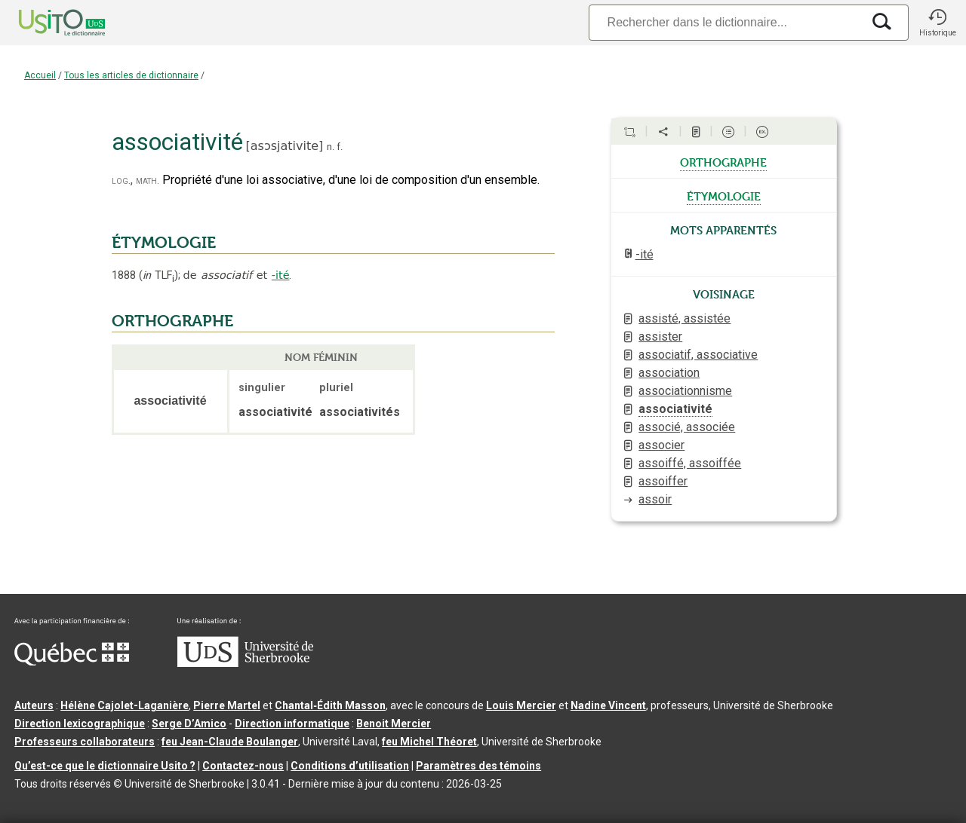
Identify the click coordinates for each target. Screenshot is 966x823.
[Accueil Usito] (45, 22)
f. (340, 146)
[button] (937, 22)
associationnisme (685, 391)
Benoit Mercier (393, 723)
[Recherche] (725, 22)
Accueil (40, 75)
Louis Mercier (521, 705)
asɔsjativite (284, 146)
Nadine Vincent (608, 705)
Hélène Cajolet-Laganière (124, 705)
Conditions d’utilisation (350, 766)
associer (661, 445)
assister (660, 336)
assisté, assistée (684, 318)
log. (121, 180)
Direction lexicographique (79, 723)
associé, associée (686, 427)
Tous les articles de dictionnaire (131, 75)
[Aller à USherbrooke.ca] (245, 663)
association (669, 373)
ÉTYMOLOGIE (164, 243)
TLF (158, 275)
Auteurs (34, 705)
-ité (281, 275)
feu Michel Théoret (429, 742)
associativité (675, 409)
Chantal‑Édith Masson (330, 705)
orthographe (723, 161)
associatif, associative (698, 354)
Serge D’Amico (189, 723)
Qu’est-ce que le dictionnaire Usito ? (104, 766)
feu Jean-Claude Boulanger (230, 742)
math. (147, 180)
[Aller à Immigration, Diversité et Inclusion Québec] (71, 662)
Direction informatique (292, 723)
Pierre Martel (226, 705)
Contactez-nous (243, 766)
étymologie (724, 195)
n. (330, 146)
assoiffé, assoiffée (689, 463)
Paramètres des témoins (478, 766)
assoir (655, 499)
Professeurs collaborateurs (84, 742)
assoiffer (663, 481)
